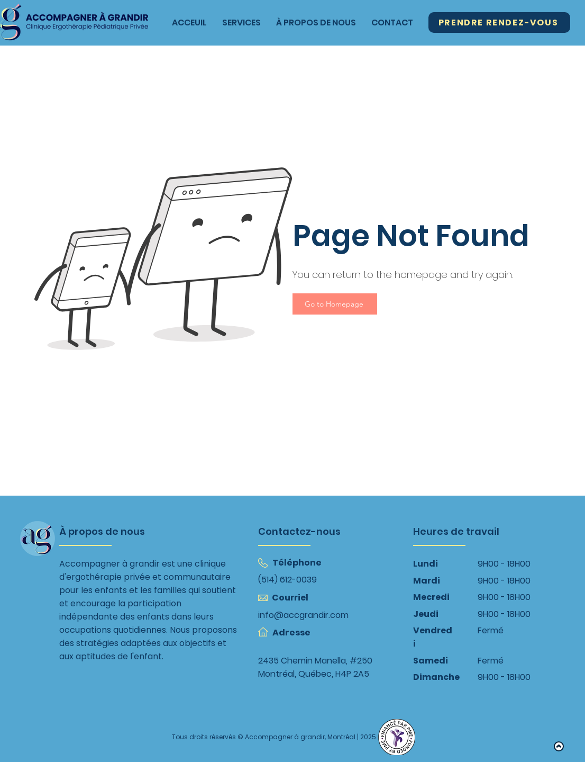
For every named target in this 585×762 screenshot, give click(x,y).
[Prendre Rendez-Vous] (499, 22)
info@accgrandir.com (303, 615)
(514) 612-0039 (287, 579)
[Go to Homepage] (334, 304)
